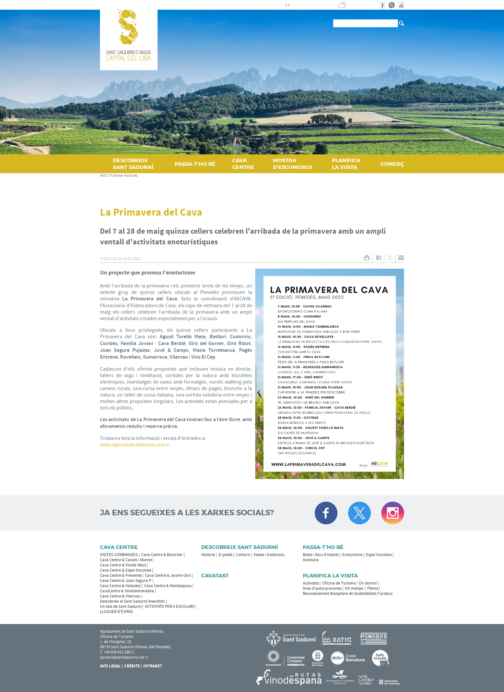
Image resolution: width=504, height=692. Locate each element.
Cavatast (215, 575)
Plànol (372, 588)
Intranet (152, 666)
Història (208, 554)
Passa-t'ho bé (323, 547)
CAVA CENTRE (243, 164)
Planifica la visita (330, 575)
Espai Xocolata (379, 554)
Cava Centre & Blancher (162, 554)
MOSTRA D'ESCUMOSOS (292, 164)
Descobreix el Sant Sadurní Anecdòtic (132, 601)
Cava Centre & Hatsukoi (120, 585)
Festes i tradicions (269, 554)
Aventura (311, 560)
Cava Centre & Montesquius (168, 585)
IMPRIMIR (366, 258)
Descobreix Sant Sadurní (239, 547)
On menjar (354, 588)
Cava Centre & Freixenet (120, 575)
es (295, 5)
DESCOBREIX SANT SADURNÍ (133, 164)
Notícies (130, 175)
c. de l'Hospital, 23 (115, 641)
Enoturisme (352, 554)
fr (302, 5)
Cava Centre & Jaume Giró (168, 575)
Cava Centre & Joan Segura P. (126, 580)
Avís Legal (110, 666)
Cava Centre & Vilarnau (120, 596)
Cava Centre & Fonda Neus (123, 565)
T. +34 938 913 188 (115, 652)
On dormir (368, 583)
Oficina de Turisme (338, 583)
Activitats (311, 583)
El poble (225, 554)
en (310, 5)
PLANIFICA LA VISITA (346, 164)
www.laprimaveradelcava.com (132, 444)
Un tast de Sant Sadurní (120, 606)
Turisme (116, 175)
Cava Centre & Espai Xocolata (125, 570)
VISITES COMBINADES (119, 554)
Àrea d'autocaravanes (322, 588)
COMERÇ (392, 164)
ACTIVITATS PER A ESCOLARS (169, 606)
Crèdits (132, 666)
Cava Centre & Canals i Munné (126, 560)
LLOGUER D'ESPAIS (116, 611)
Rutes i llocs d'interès (321, 554)
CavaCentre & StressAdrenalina (127, 591)
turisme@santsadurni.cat (122, 657)
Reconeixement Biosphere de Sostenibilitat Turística (348, 593)
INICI (104, 175)
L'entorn (243, 554)
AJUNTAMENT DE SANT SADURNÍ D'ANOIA (233, 5)
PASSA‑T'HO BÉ (195, 164)
